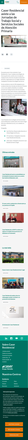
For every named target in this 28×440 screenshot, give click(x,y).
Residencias (5, 379)
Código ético (5, 357)
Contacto (4, 361)
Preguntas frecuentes (7, 355)
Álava (15, 381)
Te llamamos (24, 2)
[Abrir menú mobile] (2, 2)
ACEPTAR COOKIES (14, 424)
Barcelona (4, 386)
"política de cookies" (8, 404)
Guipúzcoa (16, 386)
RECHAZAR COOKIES (14, 429)
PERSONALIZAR (14, 435)
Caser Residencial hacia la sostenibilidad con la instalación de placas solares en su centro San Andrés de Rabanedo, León (13, 176)
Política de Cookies (12, 412)
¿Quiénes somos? (6, 351)
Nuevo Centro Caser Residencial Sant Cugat (13, 270)
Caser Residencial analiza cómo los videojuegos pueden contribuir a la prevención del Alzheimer (11, 297)
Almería (4, 383)
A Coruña (4, 381)
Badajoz (16, 383)
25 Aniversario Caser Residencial (10, 324)
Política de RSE (5, 359)
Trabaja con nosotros (7, 353)
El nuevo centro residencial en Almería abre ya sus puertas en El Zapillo (14, 204)
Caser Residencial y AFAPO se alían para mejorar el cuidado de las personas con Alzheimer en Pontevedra (12, 231)
